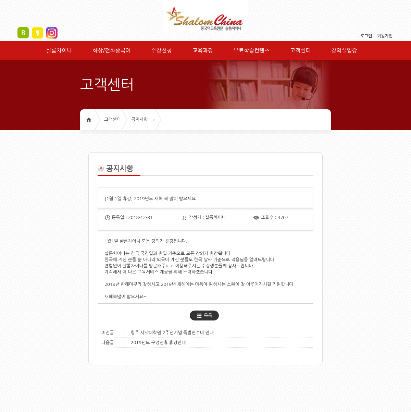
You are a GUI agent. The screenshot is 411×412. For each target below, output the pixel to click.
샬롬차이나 (59, 50)
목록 (208, 315)
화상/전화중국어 (111, 50)
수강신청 (161, 50)
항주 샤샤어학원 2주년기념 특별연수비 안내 (172, 332)
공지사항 (139, 119)
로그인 (366, 36)
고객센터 (300, 50)
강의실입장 (344, 50)
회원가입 (385, 36)
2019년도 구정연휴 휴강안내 (158, 342)
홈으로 (89, 119)
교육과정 (202, 50)
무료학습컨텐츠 (252, 50)
